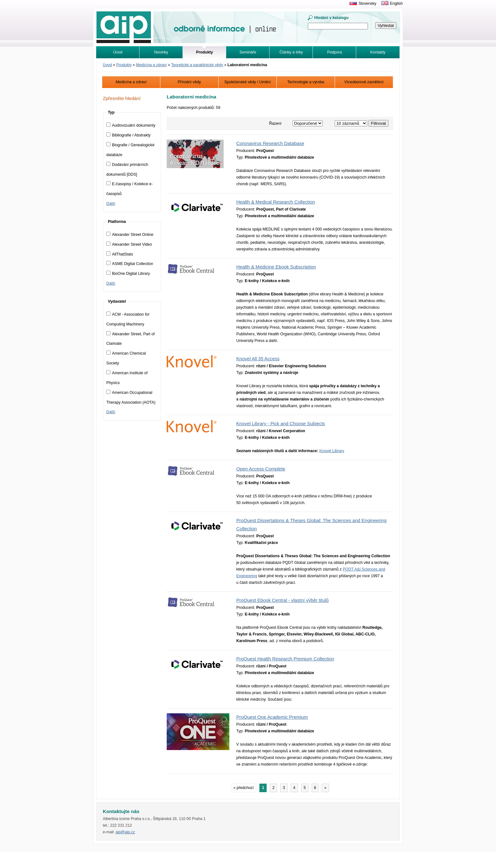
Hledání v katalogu (331, 18)
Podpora (334, 52)
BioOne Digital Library (128, 273)
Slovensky (367, 3)
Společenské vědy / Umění (247, 82)
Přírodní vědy (189, 82)
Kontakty (378, 52)
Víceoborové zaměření (363, 82)
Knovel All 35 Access (258, 358)
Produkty (124, 65)
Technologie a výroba (305, 82)
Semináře (247, 52)
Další (110, 203)
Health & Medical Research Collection (275, 202)
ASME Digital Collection (129, 264)
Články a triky (291, 52)
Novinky (161, 52)
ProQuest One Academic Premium (272, 717)
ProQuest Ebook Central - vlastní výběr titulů (282, 600)
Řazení (275, 123)
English (396, 3)
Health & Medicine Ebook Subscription (276, 266)
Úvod (117, 52)
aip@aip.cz (125, 832)
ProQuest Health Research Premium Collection (285, 658)
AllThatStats (119, 254)
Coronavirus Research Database (270, 143)
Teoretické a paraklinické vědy (197, 65)
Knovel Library (331, 451)
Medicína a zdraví (151, 65)
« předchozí (243, 788)
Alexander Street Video (129, 244)
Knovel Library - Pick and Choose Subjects (280, 423)
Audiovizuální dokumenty (130, 125)
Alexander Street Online (129, 234)
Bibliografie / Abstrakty (128, 135)
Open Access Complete (260, 468)
